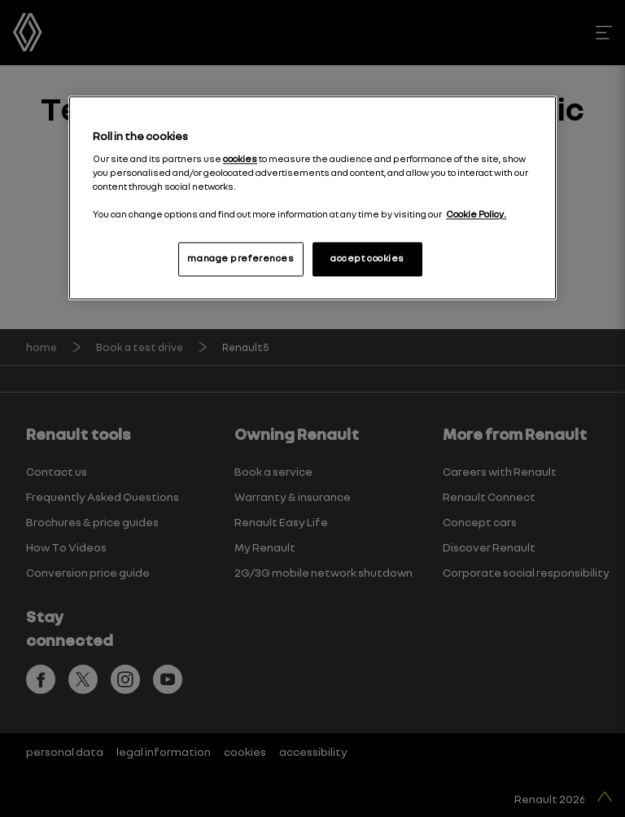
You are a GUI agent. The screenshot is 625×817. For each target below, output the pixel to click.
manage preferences (240, 259)
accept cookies (367, 259)
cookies (240, 159)
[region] (312, 198)
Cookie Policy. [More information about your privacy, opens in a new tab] (476, 215)
